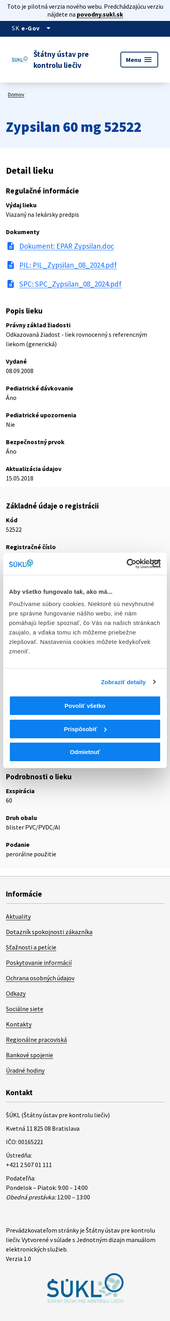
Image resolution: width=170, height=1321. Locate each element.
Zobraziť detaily (123, 682)
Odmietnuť (85, 752)
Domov (16, 94)
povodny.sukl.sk (100, 14)
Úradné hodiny (25, 1070)
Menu (139, 59)
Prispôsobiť (85, 729)
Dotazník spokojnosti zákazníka (49, 932)
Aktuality (18, 916)
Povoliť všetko (85, 705)
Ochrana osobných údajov (40, 978)
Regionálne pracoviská (36, 1039)
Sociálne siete (24, 1009)
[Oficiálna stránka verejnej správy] (37, 28)
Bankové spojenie (29, 1055)
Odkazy (16, 993)
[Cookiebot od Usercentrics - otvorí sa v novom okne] (126, 564)
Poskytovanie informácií (39, 962)
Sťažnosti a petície (31, 947)
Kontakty (18, 1024)
